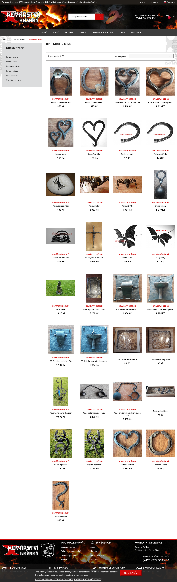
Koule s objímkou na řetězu (94, 413)
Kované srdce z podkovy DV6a (127, 102)
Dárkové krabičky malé (160, 359)
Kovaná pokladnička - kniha (94, 309)
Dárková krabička (160, 411)
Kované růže (11, 62)
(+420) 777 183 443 (145, 17)
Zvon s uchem (160, 206)
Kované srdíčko (94, 154)
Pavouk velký (94, 206)
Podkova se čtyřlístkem (61, 102)
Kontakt (64, 560)
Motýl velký (127, 258)
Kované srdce (60, 154)
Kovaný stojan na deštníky (61, 413)
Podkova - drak (61, 516)
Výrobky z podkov (13, 80)
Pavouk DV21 (127, 206)
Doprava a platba (68, 547)
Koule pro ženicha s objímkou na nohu (127, 414)
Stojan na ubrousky (61, 258)
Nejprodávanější (97, 555)
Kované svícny (12, 57)
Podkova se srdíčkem (94, 102)
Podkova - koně (160, 465)
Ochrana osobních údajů (71, 551)
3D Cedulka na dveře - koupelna (94, 361)
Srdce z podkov (127, 465)
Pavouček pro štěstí (61, 206)
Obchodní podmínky (69, 555)
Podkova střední (160, 154)
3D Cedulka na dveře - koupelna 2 (160, 309)
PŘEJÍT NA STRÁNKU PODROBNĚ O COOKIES (54, 579)
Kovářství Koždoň (60, 99)
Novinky (93, 551)
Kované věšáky (12, 71)
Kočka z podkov (60, 465)
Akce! (92, 547)
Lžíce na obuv (12, 76)
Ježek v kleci (61, 309)
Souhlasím (131, 573)
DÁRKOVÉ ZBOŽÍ (15, 48)
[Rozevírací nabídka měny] (155, 2)
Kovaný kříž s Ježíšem (94, 258)
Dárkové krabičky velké (127, 359)
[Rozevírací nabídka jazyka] (169, 2)
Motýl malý (160, 258)
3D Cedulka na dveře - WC (60, 361)
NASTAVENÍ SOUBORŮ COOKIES (87, 579)
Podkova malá (127, 154)
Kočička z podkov (94, 465)
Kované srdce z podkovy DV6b (160, 102)
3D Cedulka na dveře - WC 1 (127, 309)
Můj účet (94, 560)
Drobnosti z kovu (13, 66)
